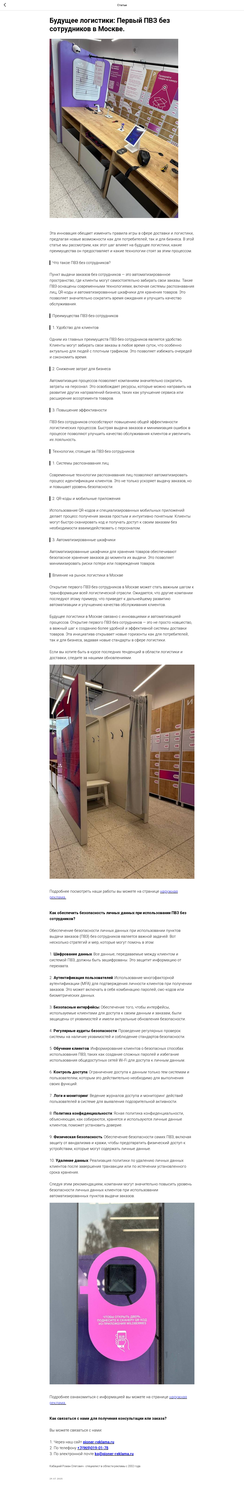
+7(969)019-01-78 (92, 1449)
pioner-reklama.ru (98, 1443)
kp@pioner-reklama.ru (114, 1455)
